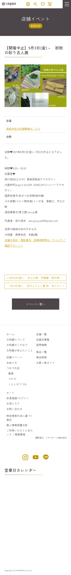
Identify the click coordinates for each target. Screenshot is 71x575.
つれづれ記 (13, 368)
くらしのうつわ (17, 384)
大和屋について (15, 339)
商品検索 (41, 357)
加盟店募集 (42, 339)
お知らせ (11, 363)
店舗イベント (14, 357)
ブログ (12, 379)
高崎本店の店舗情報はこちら (23, 129)
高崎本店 (36, 26)
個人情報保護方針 (17, 425)
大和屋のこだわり (17, 345)
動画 (11, 373)
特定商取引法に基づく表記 (19, 417)
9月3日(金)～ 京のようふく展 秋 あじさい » (37, 286)
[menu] (67, 4)
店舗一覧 (41, 334)
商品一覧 (41, 352)
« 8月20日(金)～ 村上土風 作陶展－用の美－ (34, 278)
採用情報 (41, 345)
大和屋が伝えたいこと (19, 350)
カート (10, 393)
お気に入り (13, 403)
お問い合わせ (14, 409)
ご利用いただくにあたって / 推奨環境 (19, 432)
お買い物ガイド (45, 363)
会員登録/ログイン (17, 398)
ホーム (10, 334)
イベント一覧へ (35, 304)
